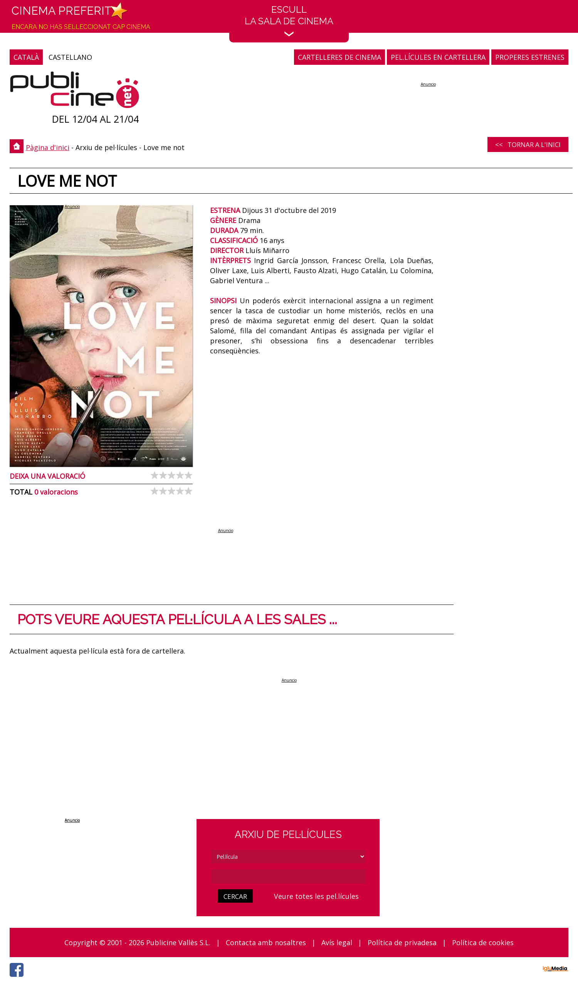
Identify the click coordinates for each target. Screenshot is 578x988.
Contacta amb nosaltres (266, 942)
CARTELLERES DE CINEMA (339, 57)
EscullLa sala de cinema (289, 20)
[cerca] (288, 876)
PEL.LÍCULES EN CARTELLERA (438, 57)
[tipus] (288, 856)
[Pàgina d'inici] (74, 91)
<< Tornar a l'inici (528, 144)
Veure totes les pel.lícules (316, 896)
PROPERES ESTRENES (530, 57)
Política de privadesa (402, 942)
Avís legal (336, 942)
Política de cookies (483, 942)
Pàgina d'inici (47, 147)
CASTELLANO (70, 57)
